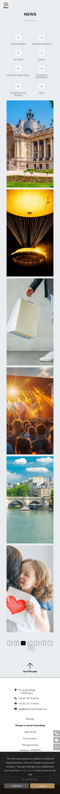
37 (31, 648)
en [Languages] (56, 747)
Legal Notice (30, 732)
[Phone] (56, 733)
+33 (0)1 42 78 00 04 (28, 698)
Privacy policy (30, 738)
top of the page (30, 668)
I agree (42, 785)
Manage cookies (30, 745)
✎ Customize (29, 779)
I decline (16, 785)
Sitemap (30, 719)
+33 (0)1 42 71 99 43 (28, 703)
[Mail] (56, 740)
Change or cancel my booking (30, 725)
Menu (6, 6)
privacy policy (27, 770)
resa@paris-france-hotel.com (32, 709)
